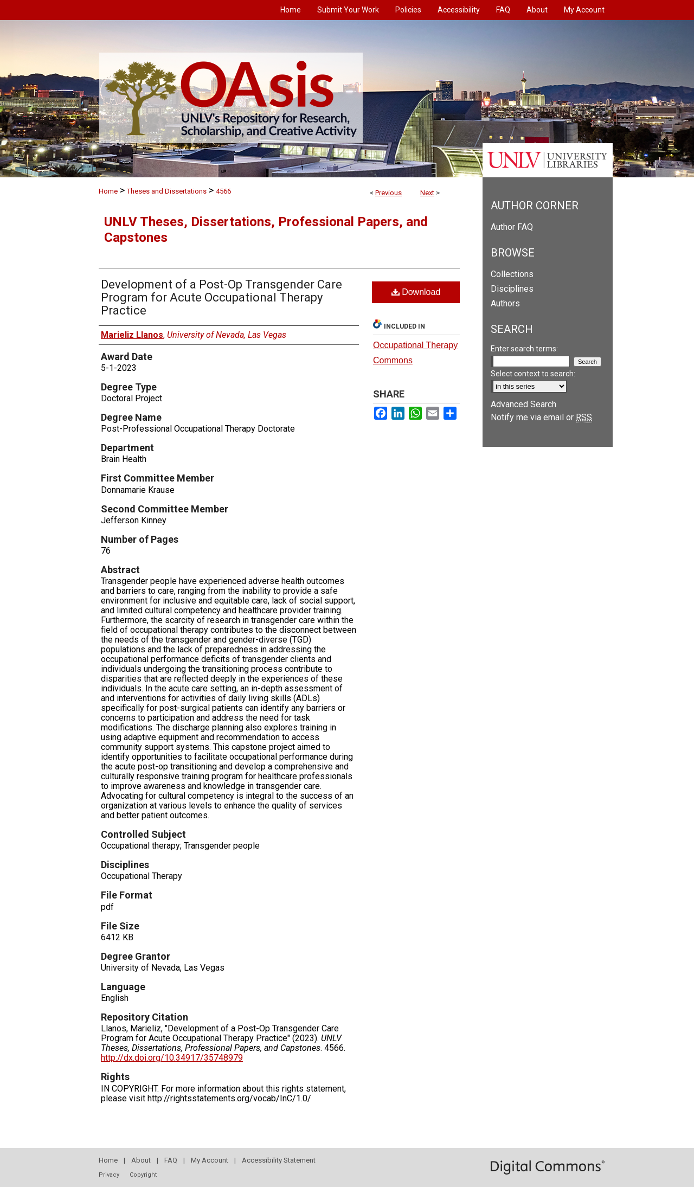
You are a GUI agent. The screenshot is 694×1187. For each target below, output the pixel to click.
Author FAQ (512, 227)
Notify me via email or (541, 417)
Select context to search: (533, 373)
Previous (388, 193)
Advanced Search (523, 404)
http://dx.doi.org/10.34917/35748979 (172, 1058)
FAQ (170, 1160)
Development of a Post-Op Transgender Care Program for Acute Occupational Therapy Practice (221, 297)
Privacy (109, 1174)
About (141, 1160)
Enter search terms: (524, 348)
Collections (512, 274)
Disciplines (512, 289)
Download (416, 292)
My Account (209, 1160)
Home (108, 191)
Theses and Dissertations (167, 191)
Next (427, 193)
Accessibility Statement (279, 1160)
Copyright (143, 1174)
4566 (223, 191)
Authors (505, 303)
